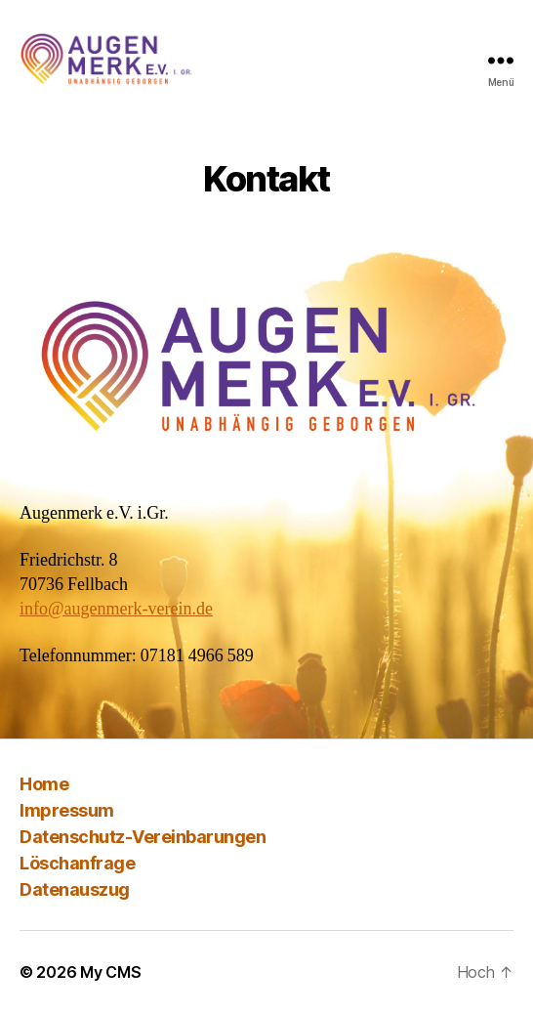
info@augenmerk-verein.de (116, 609)
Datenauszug (75, 889)
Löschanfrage (77, 863)
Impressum (67, 810)
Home (44, 784)
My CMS (110, 972)
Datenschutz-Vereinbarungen (143, 836)
